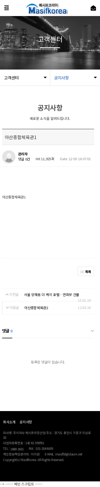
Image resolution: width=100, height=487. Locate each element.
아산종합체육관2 (36, 307)
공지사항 (25, 421)
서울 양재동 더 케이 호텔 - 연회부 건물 (51, 294)
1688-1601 (17, 449)
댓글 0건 (24, 159)
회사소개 (9, 421)
